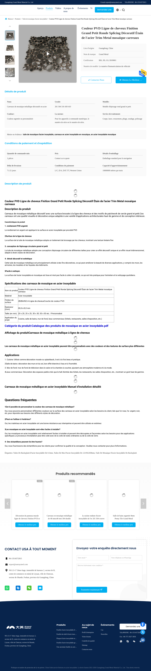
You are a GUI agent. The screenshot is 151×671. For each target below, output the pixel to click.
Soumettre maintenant (92, 589)
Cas (102, 630)
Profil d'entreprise (88, 632)
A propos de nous (68, 10)
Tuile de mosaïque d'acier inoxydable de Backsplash (116, 453)
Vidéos (58, 8)
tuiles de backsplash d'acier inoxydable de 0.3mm (33, 453)
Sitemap (84, 645)
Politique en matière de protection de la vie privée (27, 668)
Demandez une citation (104, 10)
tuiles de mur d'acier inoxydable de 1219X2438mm (74, 453)
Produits (49, 8)
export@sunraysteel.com (18, 564)
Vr (91, 8)
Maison (10, 19)
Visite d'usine (86, 637)
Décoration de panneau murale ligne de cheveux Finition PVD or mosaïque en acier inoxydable (27, 518)
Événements (83, 8)
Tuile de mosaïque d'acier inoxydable (34, 19)
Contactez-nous (97, 80)
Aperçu (40, 8)
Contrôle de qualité (88, 641)
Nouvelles (104, 634)
